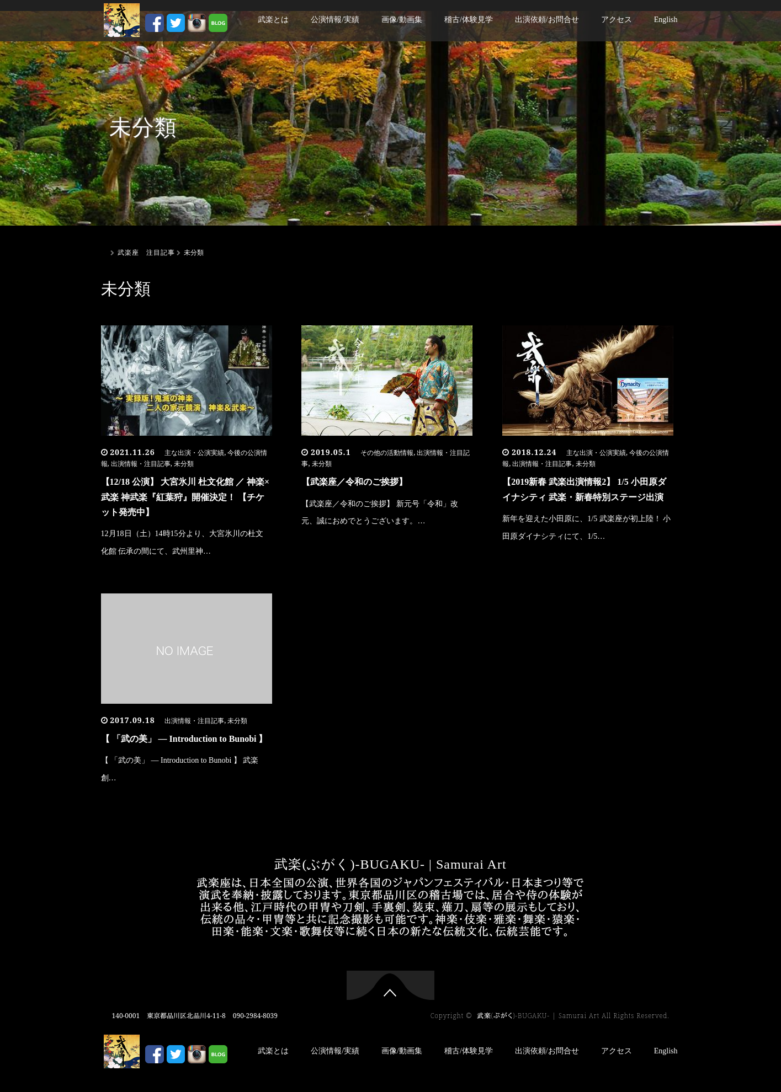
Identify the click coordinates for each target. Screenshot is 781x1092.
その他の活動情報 (386, 453)
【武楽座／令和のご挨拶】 (354, 481)
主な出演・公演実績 (194, 453)
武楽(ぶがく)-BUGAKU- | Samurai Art (390, 864)
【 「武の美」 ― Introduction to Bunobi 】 (184, 738)
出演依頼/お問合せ (547, 19)
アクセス (616, 19)
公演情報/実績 (335, 19)
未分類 (184, 464)
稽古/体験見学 (468, 19)
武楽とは (273, 19)
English (666, 19)
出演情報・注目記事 (141, 464)
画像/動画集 (401, 19)
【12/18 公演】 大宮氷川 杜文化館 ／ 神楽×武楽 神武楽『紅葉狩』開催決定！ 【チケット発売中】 (185, 496)
